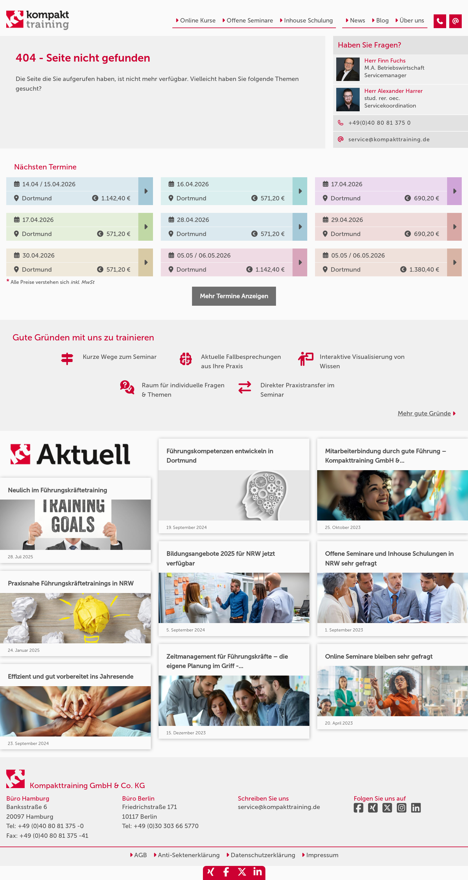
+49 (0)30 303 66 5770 (166, 826)
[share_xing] (211, 873)
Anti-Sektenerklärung (186, 855)
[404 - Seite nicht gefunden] (440, 21)
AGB (138, 855)
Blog (380, 20)
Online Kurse (195, 20)
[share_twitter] (242, 873)
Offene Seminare (247, 20)
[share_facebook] (226, 873)
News (355, 20)
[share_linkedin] (257, 873)
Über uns (409, 20)
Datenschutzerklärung (260, 855)
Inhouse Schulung (306, 20)
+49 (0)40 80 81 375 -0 (51, 826)
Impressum (320, 855)
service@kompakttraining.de (279, 807)
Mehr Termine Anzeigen (234, 296)
